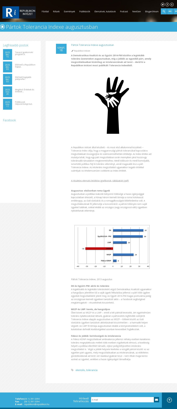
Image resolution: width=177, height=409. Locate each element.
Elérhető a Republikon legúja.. (25, 66)
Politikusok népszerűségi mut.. (24, 103)
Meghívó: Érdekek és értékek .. (24, 91)
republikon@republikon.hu (36, 404)
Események (69, 11)
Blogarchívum (152, 11)
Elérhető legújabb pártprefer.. (23, 78)
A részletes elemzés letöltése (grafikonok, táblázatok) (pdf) (100, 180)
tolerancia (91, 370)
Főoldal (45, 11)
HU (170, 11)
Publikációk (84, 11)
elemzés (80, 370)
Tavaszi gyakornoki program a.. (24, 53)
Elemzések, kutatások (105, 11)
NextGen (136, 11)
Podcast (124, 11)
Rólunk (56, 11)
